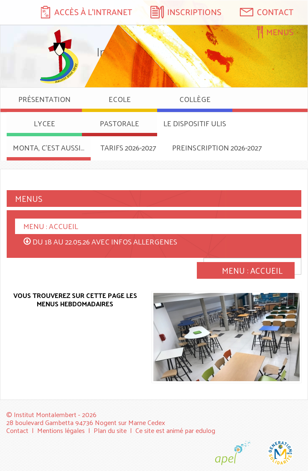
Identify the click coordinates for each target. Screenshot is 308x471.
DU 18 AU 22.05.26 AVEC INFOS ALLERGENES (105, 241)
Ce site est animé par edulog (175, 430)
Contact (17, 430)
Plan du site (110, 430)
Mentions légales (61, 430)
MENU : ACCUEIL (50, 226)
